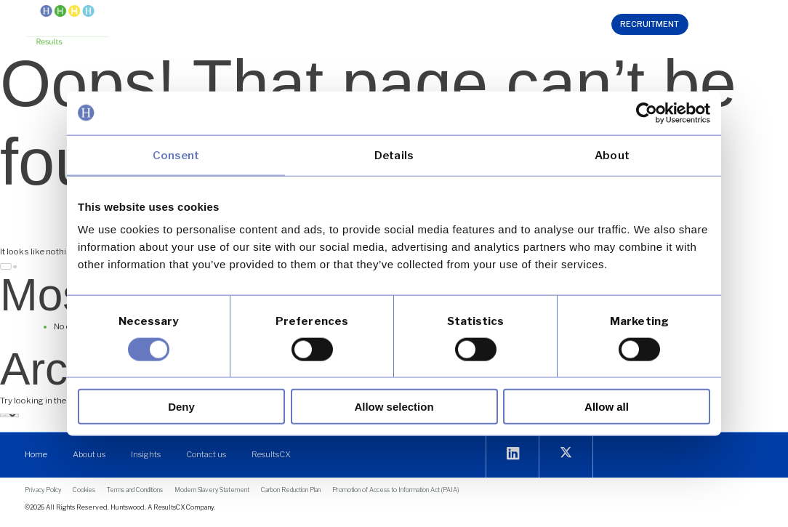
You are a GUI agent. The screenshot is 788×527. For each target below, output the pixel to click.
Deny (181, 407)
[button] (256, 26)
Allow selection (393, 407)
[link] (646, 113)
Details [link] (394, 154)
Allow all (606, 407)
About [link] (612, 154)
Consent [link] (176, 154)
